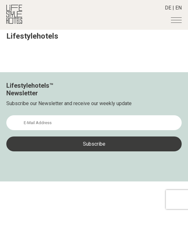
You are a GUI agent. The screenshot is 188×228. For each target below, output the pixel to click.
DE (168, 8)
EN (178, 8)
